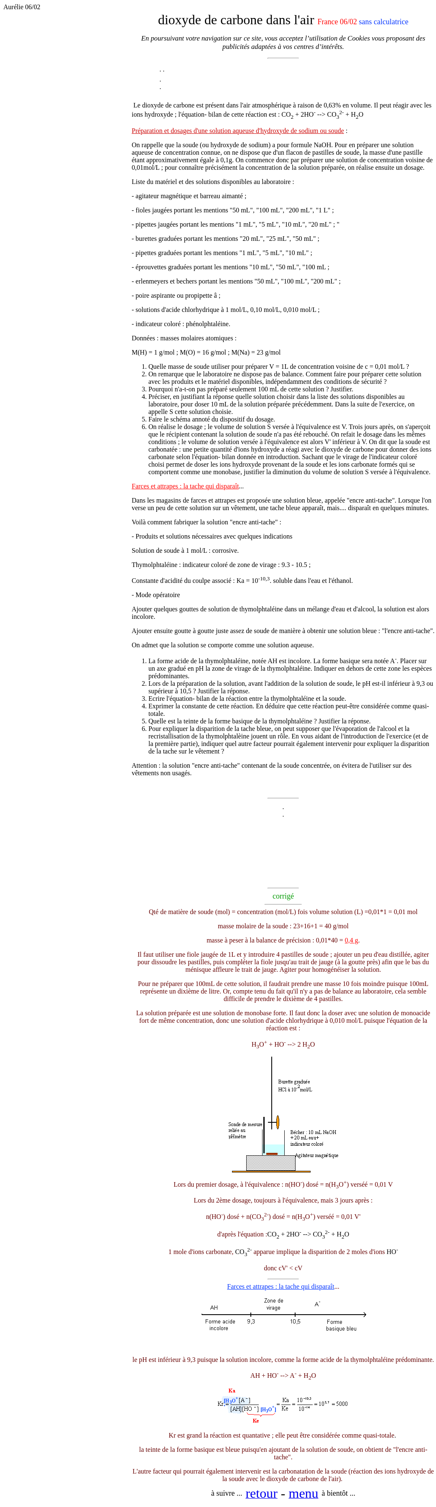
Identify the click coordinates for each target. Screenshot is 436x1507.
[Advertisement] (67, 227)
